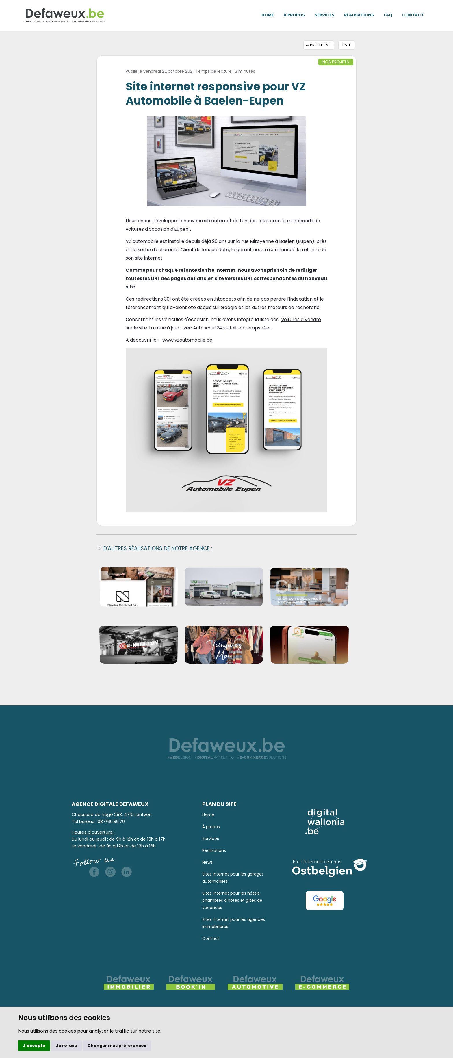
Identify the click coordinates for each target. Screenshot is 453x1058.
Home (267, 15)
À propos (294, 15)
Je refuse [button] (66, 1045)
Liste (346, 45)
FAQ (388, 15)
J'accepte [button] (34, 1045)
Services (324, 15)
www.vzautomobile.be (187, 340)
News (207, 862)
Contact (413, 15)
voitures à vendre (301, 319)
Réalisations (359, 15)
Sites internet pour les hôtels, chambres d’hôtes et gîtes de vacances (232, 900)
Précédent (320, 45)
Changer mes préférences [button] (117, 1045)
